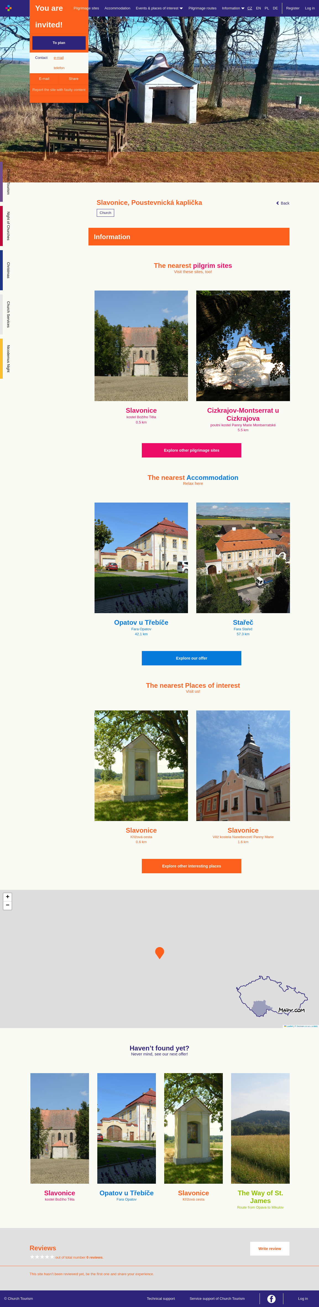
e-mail (58, 58)
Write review (269, 1248)
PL (267, 8)
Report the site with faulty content (58, 90)
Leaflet (288, 1026)
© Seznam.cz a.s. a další (306, 1026)
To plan (59, 43)
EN (258, 8)
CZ (249, 8)
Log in (310, 8)
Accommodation (117, 8)
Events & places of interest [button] (159, 8)
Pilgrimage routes (202, 8)
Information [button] (233, 8)
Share (74, 79)
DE (275, 8)
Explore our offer (191, 658)
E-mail (44, 79)
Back (282, 203)
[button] (159, 953)
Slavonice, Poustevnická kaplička (149, 202)
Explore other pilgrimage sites (191, 450)
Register (292, 8)
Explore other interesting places (191, 866)
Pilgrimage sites (86, 8)
